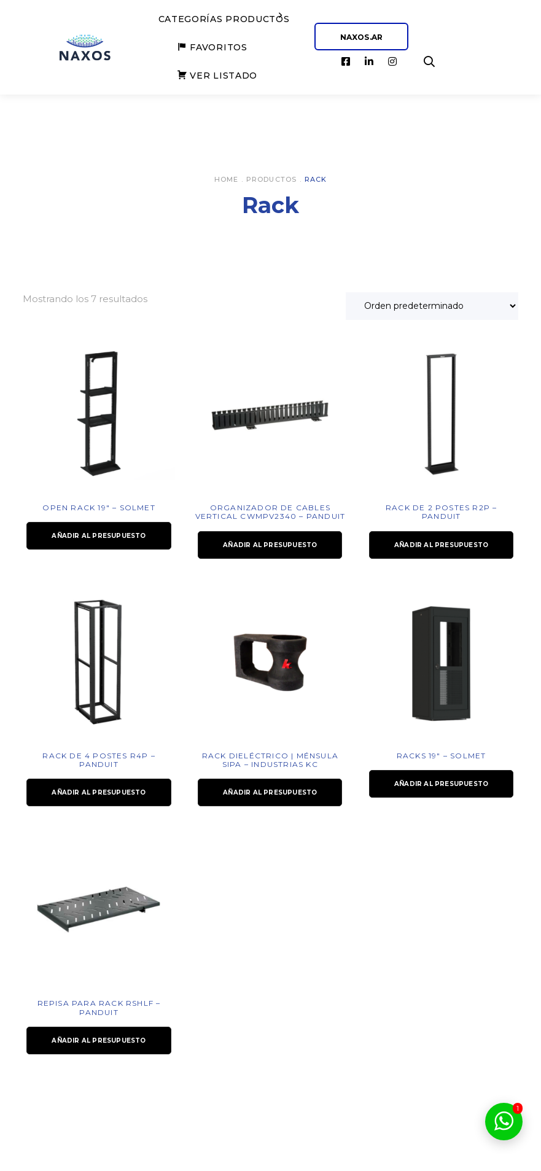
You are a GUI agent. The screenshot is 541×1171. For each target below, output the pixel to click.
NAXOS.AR (361, 37)
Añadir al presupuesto (99, 536)
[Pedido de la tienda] (432, 306)
